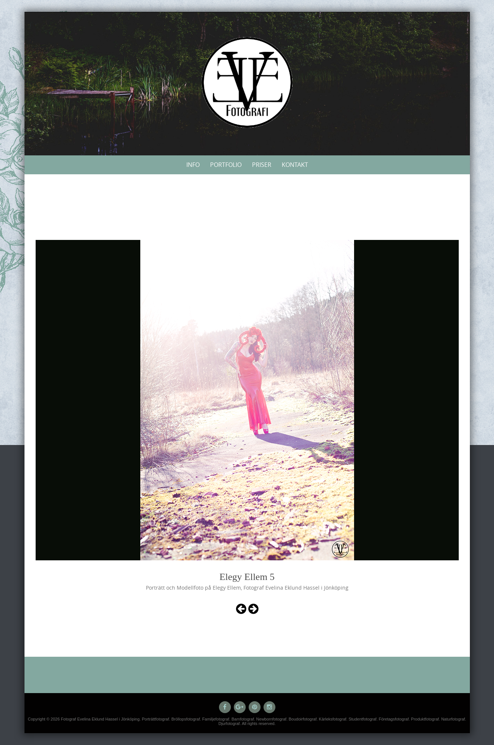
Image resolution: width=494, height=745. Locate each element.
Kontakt (295, 165)
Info (193, 165)
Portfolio (226, 165)
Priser (261, 165)
